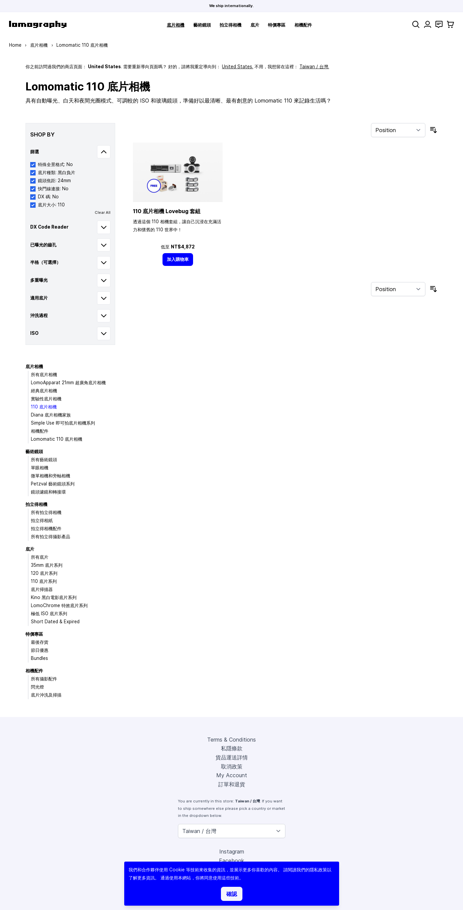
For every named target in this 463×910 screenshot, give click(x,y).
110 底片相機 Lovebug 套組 (166, 211)
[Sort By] (398, 130)
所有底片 (39, 557)
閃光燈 (37, 686)
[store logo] (37, 24)
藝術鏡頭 (202, 25)
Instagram (231, 851)
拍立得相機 (230, 25)
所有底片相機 (44, 374)
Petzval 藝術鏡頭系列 (53, 483)
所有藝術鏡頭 (44, 459)
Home (15, 45)
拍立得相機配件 (46, 528)
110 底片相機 (44, 406)
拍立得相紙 (42, 520)
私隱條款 (231, 748)
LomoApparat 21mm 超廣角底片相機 (68, 382)
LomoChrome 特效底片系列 (59, 605)
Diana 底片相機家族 (51, 415)
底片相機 (175, 25)
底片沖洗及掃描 (46, 695)
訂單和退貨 (231, 784)
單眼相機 (39, 467)
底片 (254, 25)
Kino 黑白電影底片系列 (54, 597)
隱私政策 (318, 869)
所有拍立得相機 (46, 512)
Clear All (102, 212)
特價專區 (276, 25)
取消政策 (231, 766)
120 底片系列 (44, 573)
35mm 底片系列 (46, 565)
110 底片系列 (44, 581)
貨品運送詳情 (232, 757)
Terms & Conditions (231, 739)
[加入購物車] (178, 259)
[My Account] (427, 24)
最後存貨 (39, 642)
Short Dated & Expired (55, 621)
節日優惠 (39, 650)
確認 (231, 894)
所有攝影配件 (44, 678)
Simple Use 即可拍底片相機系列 (63, 423)
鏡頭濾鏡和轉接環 (48, 491)
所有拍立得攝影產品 (50, 536)
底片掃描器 (42, 589)
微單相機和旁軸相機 (50, 475)
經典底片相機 (44, 390)
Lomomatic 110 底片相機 (56, 439)
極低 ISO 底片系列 (49, 613)
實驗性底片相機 (46, 398)
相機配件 (303, 25)
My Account (231, 775)
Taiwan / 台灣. (314, 66)
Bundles (39, 658)
